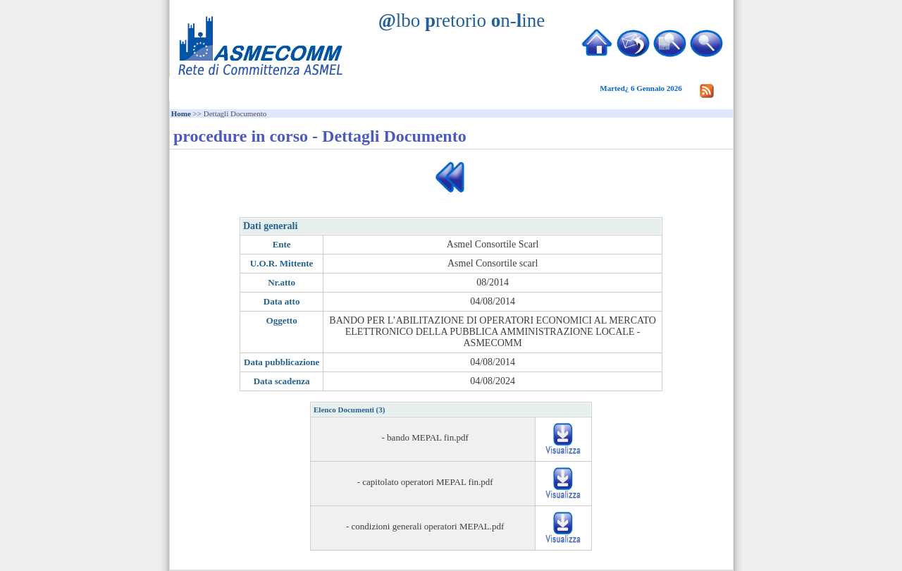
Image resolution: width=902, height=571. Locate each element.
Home (181, 113)
